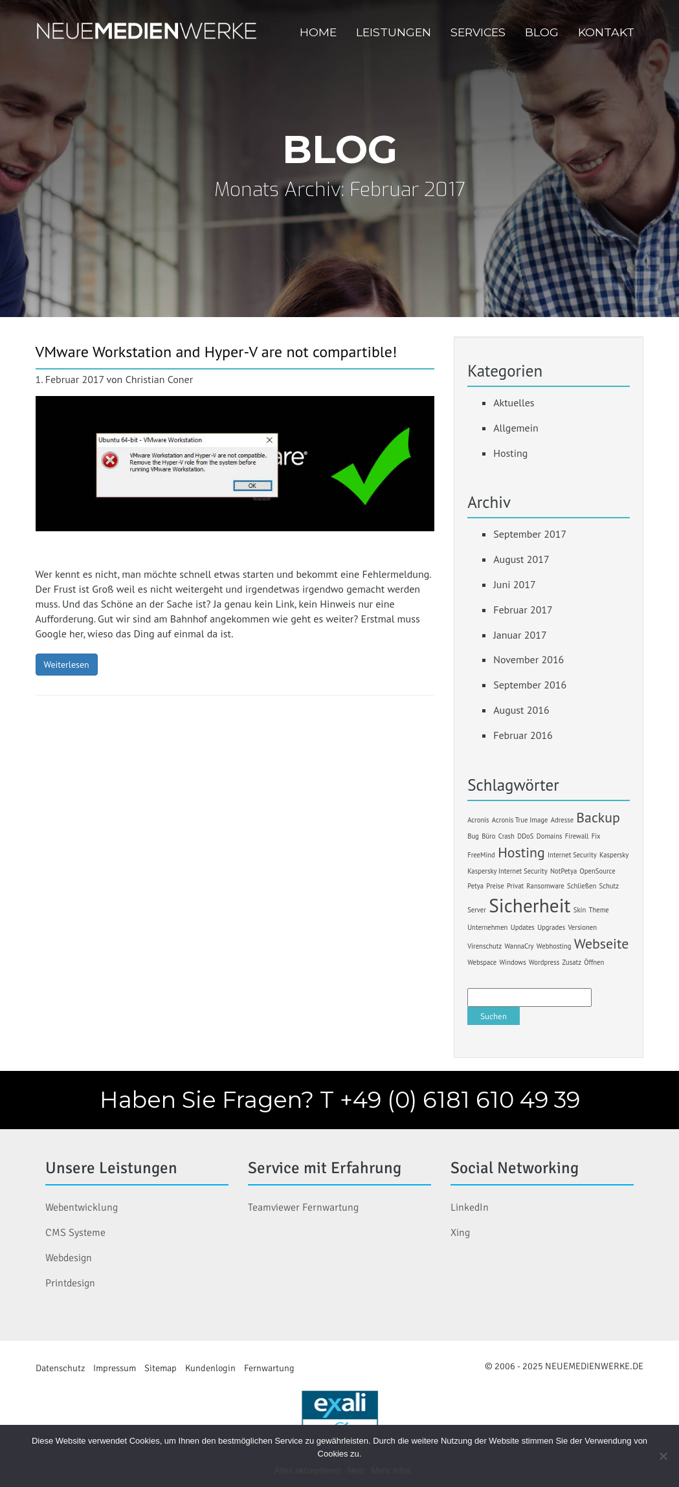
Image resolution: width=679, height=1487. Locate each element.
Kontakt (606, 32)
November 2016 (528, 659)
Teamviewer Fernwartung (303, 1207)
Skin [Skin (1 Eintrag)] (579, 909)
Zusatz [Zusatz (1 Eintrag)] (571, 962)
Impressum (114, 1368)
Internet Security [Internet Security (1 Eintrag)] (572, 854)
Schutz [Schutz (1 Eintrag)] (609, 885)
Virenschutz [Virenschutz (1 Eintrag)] (484, 946)
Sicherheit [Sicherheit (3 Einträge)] (529, 905)
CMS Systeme (75, 1232)
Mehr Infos (390, 1470)
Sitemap (160, 1368)
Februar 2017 (523, 609)
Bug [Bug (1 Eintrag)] (473, 836)
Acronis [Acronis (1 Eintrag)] (478, 819)
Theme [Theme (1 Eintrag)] (599, 909)
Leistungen (393, 32)
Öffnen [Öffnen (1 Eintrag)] (594, 962)
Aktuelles (513, 402)
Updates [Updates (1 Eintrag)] (523, 927)
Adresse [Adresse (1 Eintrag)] (562, 819)
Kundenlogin (210, 1368)
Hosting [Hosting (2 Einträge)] (521, 852)
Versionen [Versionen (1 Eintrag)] (582, 927)
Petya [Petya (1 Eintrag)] (475, 885)
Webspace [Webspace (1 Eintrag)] (481, 962)
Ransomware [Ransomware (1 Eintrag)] (545, 885)
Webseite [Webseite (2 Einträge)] (601, 943)
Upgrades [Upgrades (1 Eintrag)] (551, 927)
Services (478, 32)
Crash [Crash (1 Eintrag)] (506, 836)
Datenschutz (60, 1368)
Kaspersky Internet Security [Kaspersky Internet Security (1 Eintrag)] (507, 871)
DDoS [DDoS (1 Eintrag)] (525, 836)
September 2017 (529, 533)
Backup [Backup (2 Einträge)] (598, 817)
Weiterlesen (66, 664)
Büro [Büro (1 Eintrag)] (488, 836)
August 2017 (521, 559)
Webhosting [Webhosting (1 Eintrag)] (554, 946)
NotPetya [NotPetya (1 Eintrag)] (563, 871)
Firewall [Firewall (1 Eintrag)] (577, 836)
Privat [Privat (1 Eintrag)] (515, 885)
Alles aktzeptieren (307, 1470)
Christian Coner (160, 379)
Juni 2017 (514, 584)
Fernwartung (269, 1368)
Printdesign (70, 1283)
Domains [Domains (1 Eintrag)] (549, 836)
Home (318, 32)
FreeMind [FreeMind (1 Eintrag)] (481, 854)
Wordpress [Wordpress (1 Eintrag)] (544, 962)
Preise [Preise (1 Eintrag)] (495, 885)
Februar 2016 (523, 735)
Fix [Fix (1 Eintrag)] (596, 836)
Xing (460, 1232)
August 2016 (521, 709)
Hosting (510, 452)
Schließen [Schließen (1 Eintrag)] (581, 885)
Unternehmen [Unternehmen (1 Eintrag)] (487, 927)
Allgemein (516, 427)
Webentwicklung (81, 1207)
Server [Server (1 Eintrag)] (476, 909)
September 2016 (529, 684)
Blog (542, 32)
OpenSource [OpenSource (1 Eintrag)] (598, 871)
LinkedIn (470, 1207)
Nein (356, 1470)
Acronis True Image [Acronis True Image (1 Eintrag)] (520, 819)
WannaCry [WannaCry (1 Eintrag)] (518, 946)
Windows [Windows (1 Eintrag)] (513, 962)
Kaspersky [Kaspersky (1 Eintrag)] (614, 854)
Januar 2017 (520, 634)
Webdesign (68, 1257)
